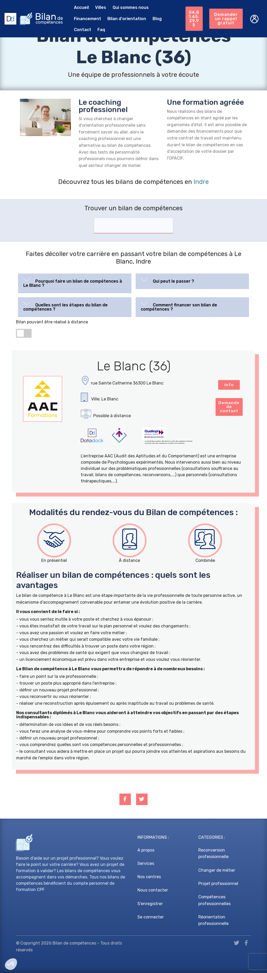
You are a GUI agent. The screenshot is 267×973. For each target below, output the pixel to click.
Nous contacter (152, 890)
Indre (201, 181)
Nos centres (149, 876)
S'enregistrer (150, 903)
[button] (74, 282)
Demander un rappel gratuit (226, 18)
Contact (81, 29)
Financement (86, 18)
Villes (99, 7)
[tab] (74, 283)
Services (145, 863)
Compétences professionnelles (214, 900)
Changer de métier (216, 870)
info (229, 384)
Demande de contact (229, 407)
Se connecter (150, 916)
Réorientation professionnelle (213, 920)
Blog (156, 18)
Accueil (80, 7)
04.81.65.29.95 (193, 18)
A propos (145, 850)
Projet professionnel (218, 883)
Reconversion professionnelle (213, 853)
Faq (100, 29)
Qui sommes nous (130, 7)
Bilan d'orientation (125, 18)
